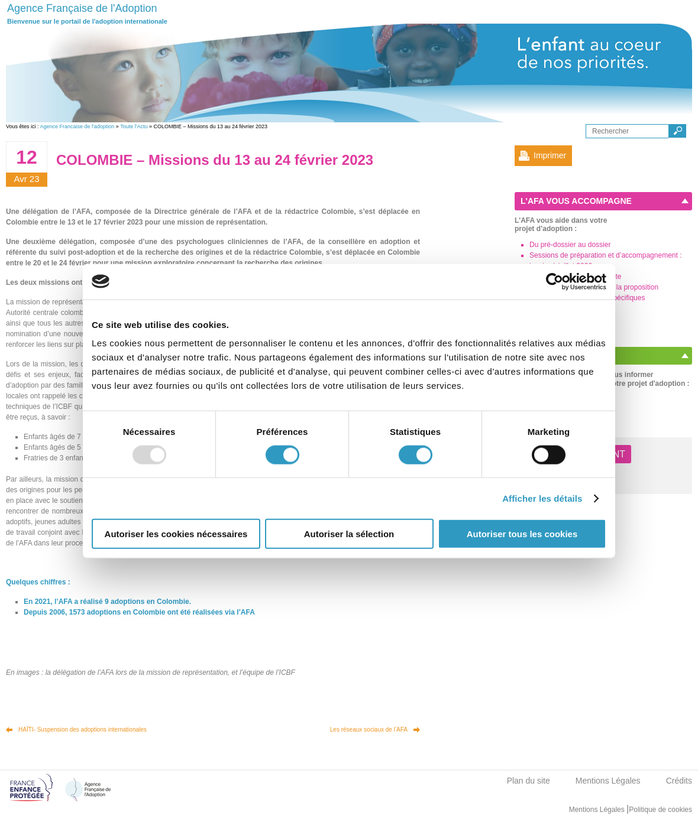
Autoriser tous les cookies (522, 534)
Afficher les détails (542, 498)
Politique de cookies (660, 809)
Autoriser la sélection (349, 534)
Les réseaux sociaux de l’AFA (369, 729)
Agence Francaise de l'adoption (77, 126)
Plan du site (528, 780)
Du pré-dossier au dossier (569, 245)
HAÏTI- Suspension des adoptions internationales (82, 729)
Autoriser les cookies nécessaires (176, 534)
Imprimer (550, 155)
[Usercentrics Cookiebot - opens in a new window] (554, 281)
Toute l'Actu (133, 126)
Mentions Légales (608, 780)
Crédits (679, 780)
